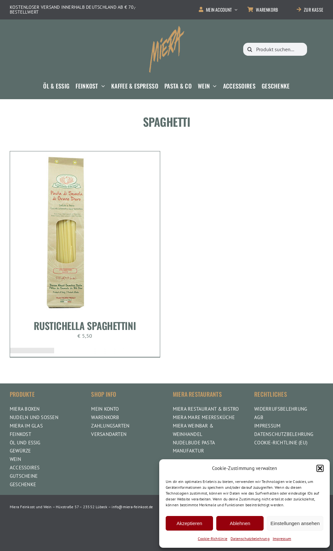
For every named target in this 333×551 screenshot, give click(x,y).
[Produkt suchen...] (275, 49)
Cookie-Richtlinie (212, 538)
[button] (320, 468)
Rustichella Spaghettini (85, 325)
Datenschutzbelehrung (250, 538)
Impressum (282, 538)
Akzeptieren (189, 523)
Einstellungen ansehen (295, 523)
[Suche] (249, 49)
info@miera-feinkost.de (132, 506)
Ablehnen (240, 523)
